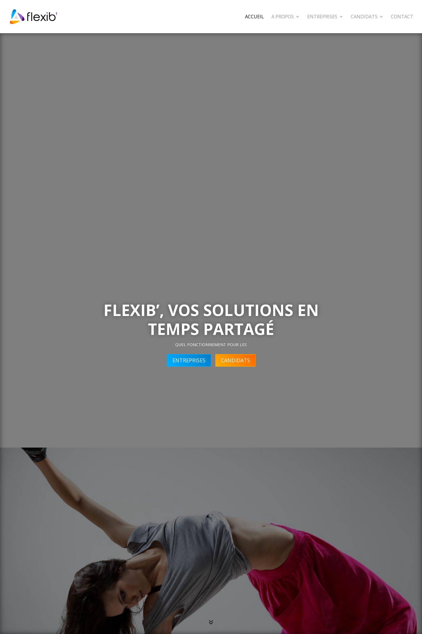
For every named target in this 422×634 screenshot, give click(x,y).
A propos (282, 17)
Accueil (254, 17)
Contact (402, 17)
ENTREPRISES (188, 360)
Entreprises (322, 17)
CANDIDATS (235, 360)
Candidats (364, 17)
